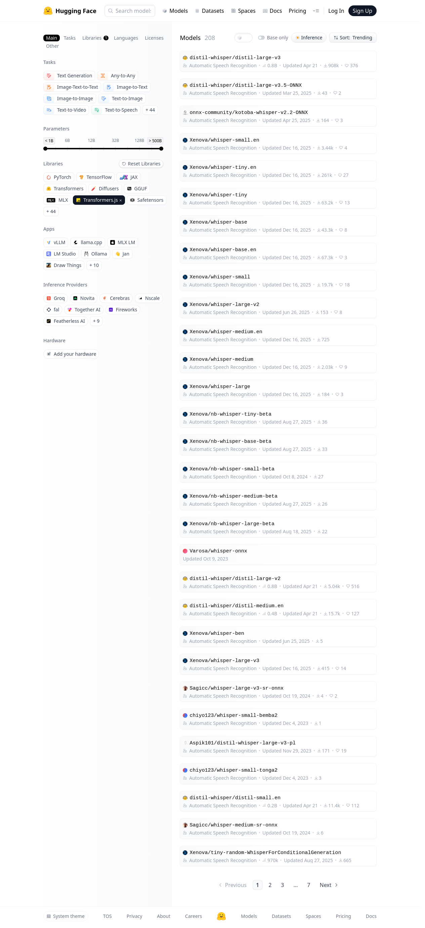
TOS (107, 916)
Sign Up (362, 10)
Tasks (70, 38)
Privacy (134, 916)
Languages (126, 38)
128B (139, 140)
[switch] (261, 38)
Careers (193, 916)
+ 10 (94, 265)
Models (175, 10)
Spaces (243, 10)
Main (51, 38)
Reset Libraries (141, 163)
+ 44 (150, 110)
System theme (65, 916)
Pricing (297, 10)
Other (52, 46)
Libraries (95, 38)
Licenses (154, 38)
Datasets (209, 10)
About (163, 916)
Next (329, 885)
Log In (336, 10)
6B (67, 140)
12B (91, 140)
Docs (272, 10)
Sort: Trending (353, 37)
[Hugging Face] (221, 916)
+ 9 (96, 321)
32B (115, 140)
